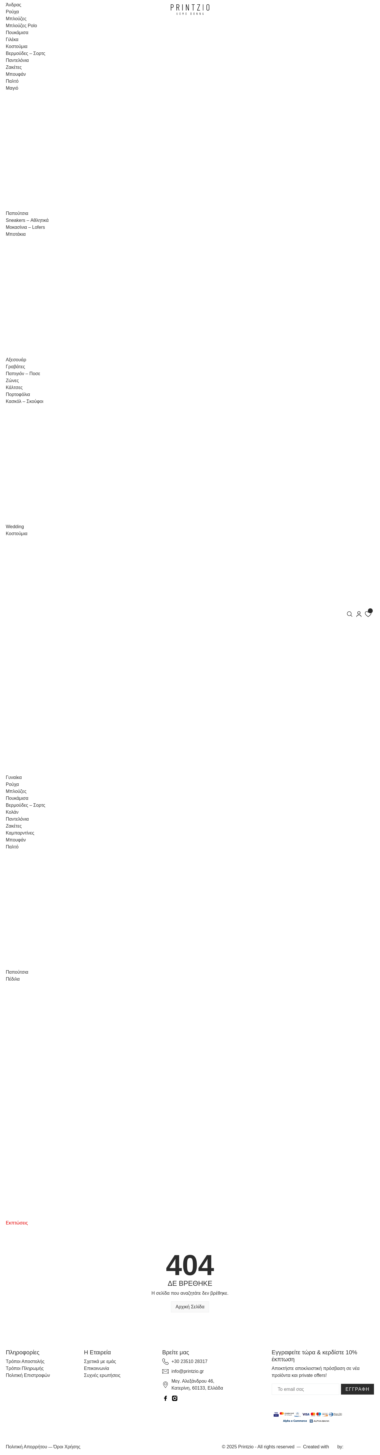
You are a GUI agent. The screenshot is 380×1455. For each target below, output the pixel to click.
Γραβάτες (15, 366)
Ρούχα (12, 11)
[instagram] (175, 1397)
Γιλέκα (12, 39)
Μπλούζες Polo (21, 25)
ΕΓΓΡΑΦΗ (357, 1389)
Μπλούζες (16, 18)
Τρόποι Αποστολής (25, 1361)
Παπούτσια (17, 213)
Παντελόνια (17, 60)
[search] (350, 613)
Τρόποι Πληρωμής (25, 1368)
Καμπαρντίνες (20, 832)
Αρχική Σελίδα (190, 1306)
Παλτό (12, 81)
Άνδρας (13, 4)
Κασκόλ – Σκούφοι (24, 401)
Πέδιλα (13, 979)
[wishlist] (368, 613)
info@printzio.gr (188, 1371)
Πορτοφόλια (18, 394)
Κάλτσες (14, 387)
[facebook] (165, 1397)
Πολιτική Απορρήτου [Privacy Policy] (26, 1446)
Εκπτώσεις (17, 1222)
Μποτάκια (16, 234)
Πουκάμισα (17, 32)
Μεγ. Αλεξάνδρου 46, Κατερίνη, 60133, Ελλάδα (197, 1384)
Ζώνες (12, 380)
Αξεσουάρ (16, 359)
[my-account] (359, 613)
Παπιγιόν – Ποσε (23, 373)
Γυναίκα (14, 777)
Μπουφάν (16, 74)
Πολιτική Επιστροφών (28, 1375)
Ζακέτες (14, 67)
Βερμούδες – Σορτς (25, 53)
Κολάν (12, 812)
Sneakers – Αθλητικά (27, 220)
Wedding (15, 526)
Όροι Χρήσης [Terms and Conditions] (67, 1446)
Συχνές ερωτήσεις (102, 1375)
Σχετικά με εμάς (100, 1361)
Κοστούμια (16, 46)
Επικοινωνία (96, 1368)
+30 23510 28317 (190, 1361)
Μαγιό (12, 88)
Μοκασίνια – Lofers (25, 227)
